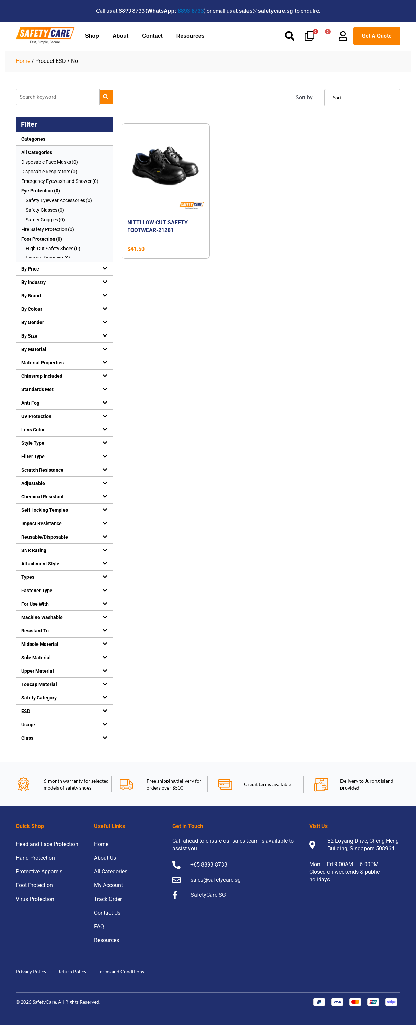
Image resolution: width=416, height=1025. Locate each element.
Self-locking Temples (44, 510)
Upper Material (37, 671)
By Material (33, 349)
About (120, 36)
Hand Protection (35, 858)
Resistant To (35, 630)
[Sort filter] (362, 97)
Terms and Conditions (120, 971)
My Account (108, 885)
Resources (190, 36)
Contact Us (107, 913)
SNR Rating (33, 550)
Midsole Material (39, 644)
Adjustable (33, 483)
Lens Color (33, 429)
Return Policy (71, 971)
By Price (30, 269)
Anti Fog (30, 403)
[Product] (58, 97)
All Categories (36, 152)
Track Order (108, 899)
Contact (152, 36)
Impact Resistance (41, 523)
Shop (92, 36)
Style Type (32, 443)
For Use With (35, 604)
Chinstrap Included (41, 376)
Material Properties (42, 362)
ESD (25, 711)
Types (27, 577)
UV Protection (36, 416)
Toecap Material (39, 684)
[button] (64, 269)
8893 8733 (191, 11)
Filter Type (33, 456)
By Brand (31, 295)
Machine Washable (42, 617)
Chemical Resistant (42, 496)
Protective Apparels (39, 871)
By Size (29, 336)
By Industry (33, 282)
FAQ (99, 926)
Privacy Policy (31, 971)
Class (27, 738)
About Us (105, 858)
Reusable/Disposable (44, 537)
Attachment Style (40, 563)
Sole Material (36, 657)
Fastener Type (37, 590)
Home (23, 61)
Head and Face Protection (47, 844)
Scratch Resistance (42, 470)
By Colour (31, 309)
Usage (28, 724)
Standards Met (37, 389)
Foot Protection (34, 885)
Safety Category (39, 698)
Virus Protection (35, 899)
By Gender (32, 322)
